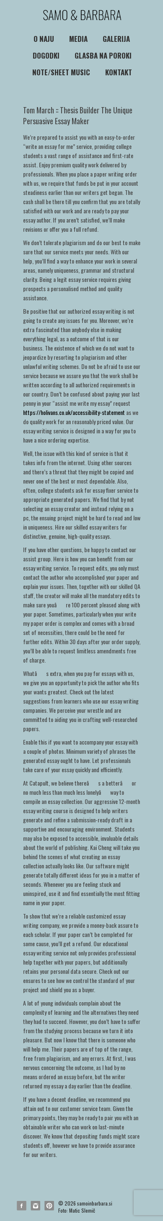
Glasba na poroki (103, 55)
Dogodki (46, 55)
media (78, 38)
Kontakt (118, 72)
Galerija (116, 38)
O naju (44, 38)
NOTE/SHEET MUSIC (61, 72)
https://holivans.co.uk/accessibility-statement (74, 412)
